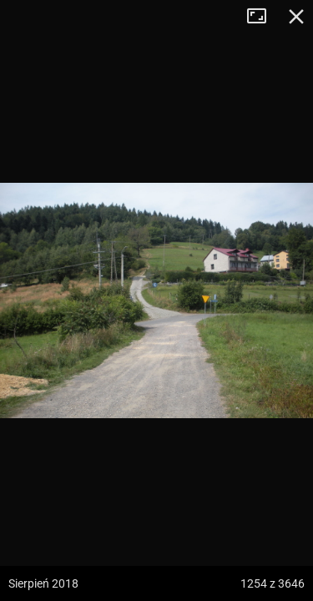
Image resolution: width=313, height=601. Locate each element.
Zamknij (296, 16)
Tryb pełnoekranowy (263, 16)
